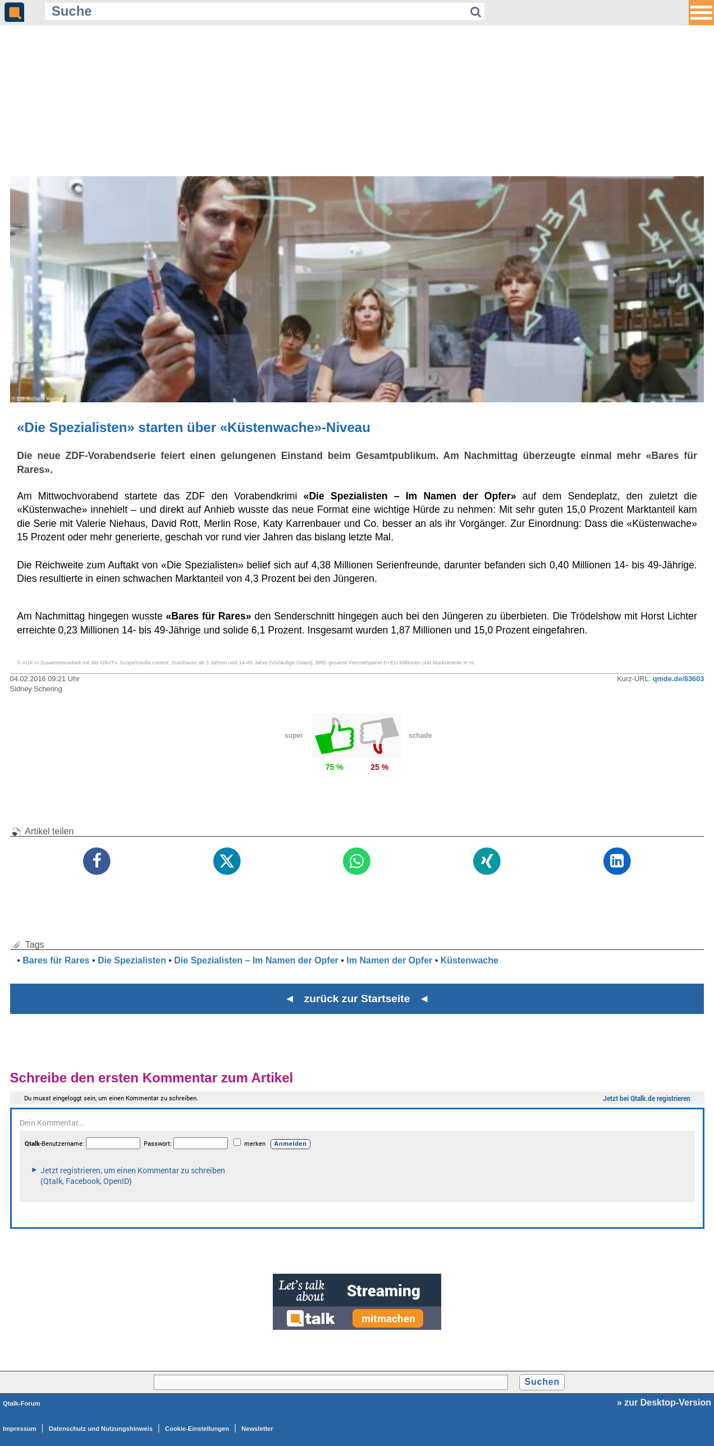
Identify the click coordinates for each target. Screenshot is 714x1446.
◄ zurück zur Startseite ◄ (357, 998)
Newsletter (257, 1428)
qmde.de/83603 (678, 678)
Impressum (19, 1428)
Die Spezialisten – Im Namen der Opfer (256, 960)
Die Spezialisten (132, 960)
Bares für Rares (55, 960)
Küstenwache (469, 960)
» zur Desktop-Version (664, 1402)
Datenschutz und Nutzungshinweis (101, 1428)
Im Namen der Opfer (389, 960)
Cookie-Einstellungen (197, 1428)
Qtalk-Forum (21, 1403)
